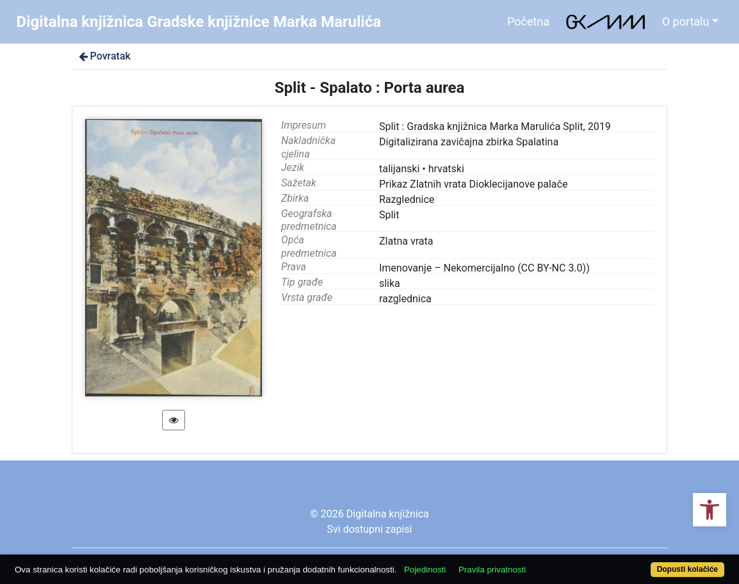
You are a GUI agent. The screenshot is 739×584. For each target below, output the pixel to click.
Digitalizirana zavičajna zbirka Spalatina (468, 142)
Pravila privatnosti (492, 569)
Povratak (104, 56)
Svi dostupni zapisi (369, 529)
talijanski (399, 169)
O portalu (686, 21)
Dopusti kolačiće (687, 569)
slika (389, 283)
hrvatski (446, 169)
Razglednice (406, 199)
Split (389, 215)
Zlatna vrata (406, 241)
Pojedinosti (425, 569)
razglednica (405, 299)
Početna (528, 21)
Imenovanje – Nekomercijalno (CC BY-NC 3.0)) (484, 268)
